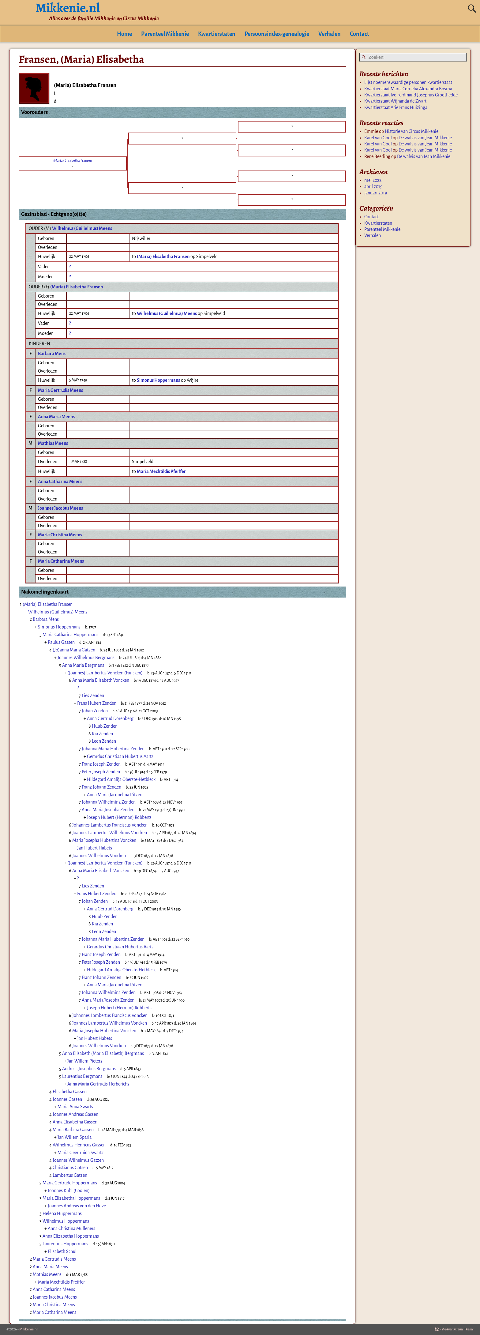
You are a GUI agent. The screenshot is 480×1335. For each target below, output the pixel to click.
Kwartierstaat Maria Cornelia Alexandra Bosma (408, 88)
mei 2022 (372, 180)
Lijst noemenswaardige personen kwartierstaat (408, 82)
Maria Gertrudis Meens (60, 390)
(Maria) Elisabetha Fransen (76, 286)
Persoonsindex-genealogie (277, 34)
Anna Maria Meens (56, 416)
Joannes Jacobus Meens (60, 508)
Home (124, 34)
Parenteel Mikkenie (165, 34)
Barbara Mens (52, 353)
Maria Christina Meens (60, 534)
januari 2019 (375, 192)
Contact (359, 34)
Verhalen (329, 34)
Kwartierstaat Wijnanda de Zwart (395, 101)
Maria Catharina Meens (61, 561)
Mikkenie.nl (28, 1329)
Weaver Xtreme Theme (458, 1329)
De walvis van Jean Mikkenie (425, 137)
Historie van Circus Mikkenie (411, 131)
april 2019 (373, 186)
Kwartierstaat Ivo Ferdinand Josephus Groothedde (411, 94)
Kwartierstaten (216, 34)
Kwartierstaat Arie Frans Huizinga (395, 107)
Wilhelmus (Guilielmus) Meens (82, 228)
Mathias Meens (53, 443)
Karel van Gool (378, 137)
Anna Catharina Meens (60, 481)
